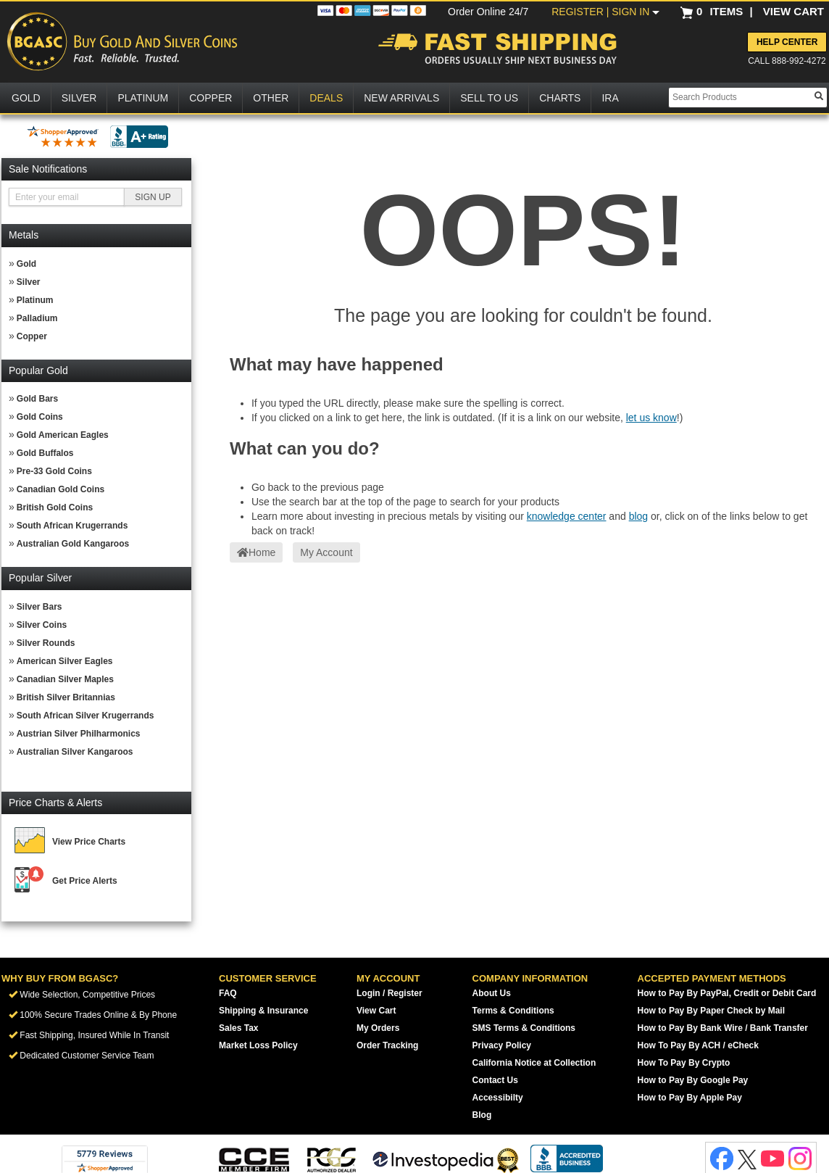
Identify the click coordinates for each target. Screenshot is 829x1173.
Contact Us (495, 1080)
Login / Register (389, 993)
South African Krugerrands (72, 526)
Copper (32, 336)
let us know (651, 417)
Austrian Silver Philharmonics (79, 734)
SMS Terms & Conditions (523, 1028)
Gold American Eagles (63, 435)
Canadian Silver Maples (65, 679)
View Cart (376, 1011)
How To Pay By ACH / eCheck (698, 1045)
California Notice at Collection (534, 1063)
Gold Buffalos (45, 453)
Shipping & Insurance (263, 1011)
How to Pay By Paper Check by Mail (711, 1011)
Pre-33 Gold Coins (54, 471)
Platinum (35, 300)
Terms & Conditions (513, 1011)
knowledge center (567, 516)
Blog (482, 1115)
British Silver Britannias (66, 697)
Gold (26, 264)
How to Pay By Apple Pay (690, 1098)
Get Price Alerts (84, 881)
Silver (29, 282)
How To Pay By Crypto (684, 1063)
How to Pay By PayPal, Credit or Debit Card (727, 993)
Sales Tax (238, 1028)
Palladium (37, 318)
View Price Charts (88, 842)
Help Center (787, 42)
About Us (491, 993)
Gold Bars (37, 399)
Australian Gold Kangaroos (73, 544)
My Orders (378, 1028)
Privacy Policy (501, 1045)
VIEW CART (793, 11)
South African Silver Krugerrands (85, 715)
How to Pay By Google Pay (693, 1080)
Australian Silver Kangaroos (75, 752)
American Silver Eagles (65, 661)
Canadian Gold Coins (60, 489)
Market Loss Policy (258, 1045)
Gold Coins (40, 417)
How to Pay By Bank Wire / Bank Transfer (723, 1028)
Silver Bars (39, 607)
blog (638, 516)
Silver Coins (42, 625)
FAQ (228, 993)
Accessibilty (497, 1098)
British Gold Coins (55, 507)
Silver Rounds (46, 643)
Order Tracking (387, 1045)
